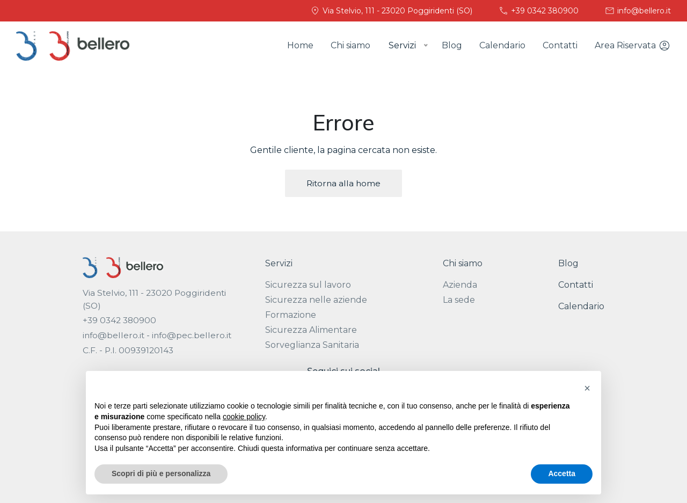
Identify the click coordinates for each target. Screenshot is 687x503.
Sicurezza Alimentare (311, 330)
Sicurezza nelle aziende (316, 300)
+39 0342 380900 (538, 10)
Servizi (279, 263)
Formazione (290, 315)
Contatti (560, 45)
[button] (587, 388)
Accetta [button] (561, 473)
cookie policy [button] (244, 416)
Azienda (460, 285)
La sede (459, 300)
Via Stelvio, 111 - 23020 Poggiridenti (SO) (391, 10)
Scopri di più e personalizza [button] (161, 473)
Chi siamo (350, 45)
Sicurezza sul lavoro (308, 285)
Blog (452, 45)
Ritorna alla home (343, 183)
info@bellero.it (637, 10)
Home (300, 45)
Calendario (502, 45)
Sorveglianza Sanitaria (312, 345)
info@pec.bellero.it (191, 335)
